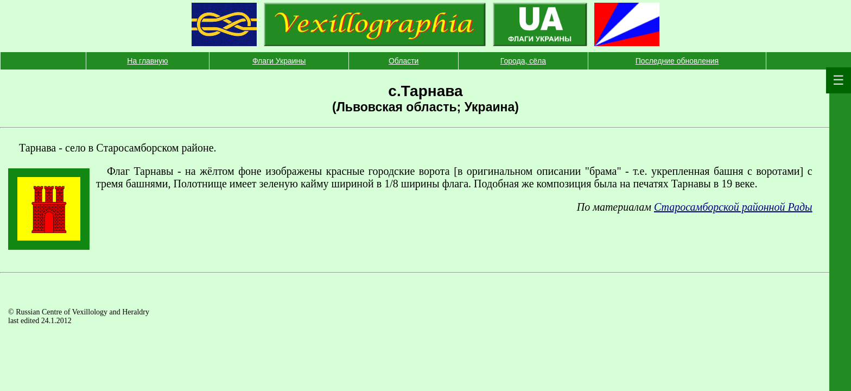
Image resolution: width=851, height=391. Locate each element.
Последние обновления (677, 60)
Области (403, 60)
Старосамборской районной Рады (733, 207)
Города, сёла (523, 60)
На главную (147, 60)
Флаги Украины (279, 60)
